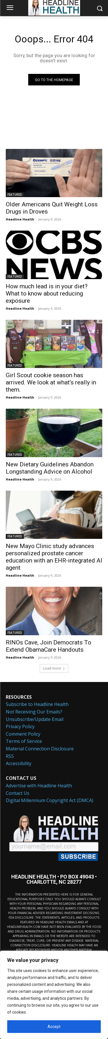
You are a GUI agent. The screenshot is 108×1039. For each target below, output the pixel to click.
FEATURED (14, 195)
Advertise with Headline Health (39, 785)
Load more (54, 668)
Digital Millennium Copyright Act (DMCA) (49, 800)
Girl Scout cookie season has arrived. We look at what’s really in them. (51, 382)
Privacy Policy (20, 726)
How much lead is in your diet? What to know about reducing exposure (47, 293)
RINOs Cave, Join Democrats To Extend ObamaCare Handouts (48, 646)
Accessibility (18, 763)
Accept (54, 1026)
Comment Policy (23, 734)
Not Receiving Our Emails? (34, 712)
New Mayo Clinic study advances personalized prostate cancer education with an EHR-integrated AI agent (54, 557)
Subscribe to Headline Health (37, 704)
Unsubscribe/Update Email (34, 719)
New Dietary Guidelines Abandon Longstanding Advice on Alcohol (50, 468)
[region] (54, 995)
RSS (10, 756)
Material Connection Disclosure (40, 748)
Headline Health (20, 219)
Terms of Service (24, 741)
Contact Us (17, 793)
